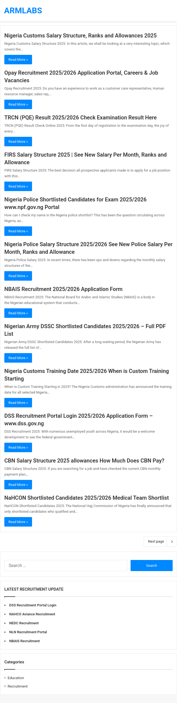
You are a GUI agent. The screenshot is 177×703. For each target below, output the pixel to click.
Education (16, 678)
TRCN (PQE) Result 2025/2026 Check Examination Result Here (80, 117)
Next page (160, 541)
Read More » (18, 60)
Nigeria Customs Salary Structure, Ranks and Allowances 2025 (80, 35)
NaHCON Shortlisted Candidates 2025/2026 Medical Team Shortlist (86, 498)
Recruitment (18, 686)
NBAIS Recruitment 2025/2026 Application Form (63, 289)
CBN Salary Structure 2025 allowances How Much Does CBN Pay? (84, 460)
